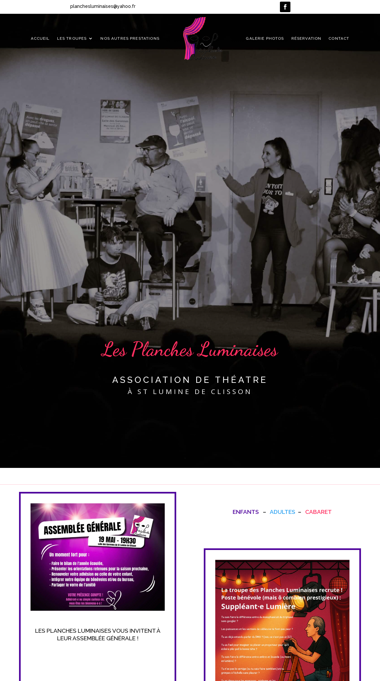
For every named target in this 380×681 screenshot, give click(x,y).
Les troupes (72, 38)
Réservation (306, 38)
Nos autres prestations (129, 38)
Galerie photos (265, 38)
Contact (338, 38)
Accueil (40, 38)
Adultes (282, 512)
